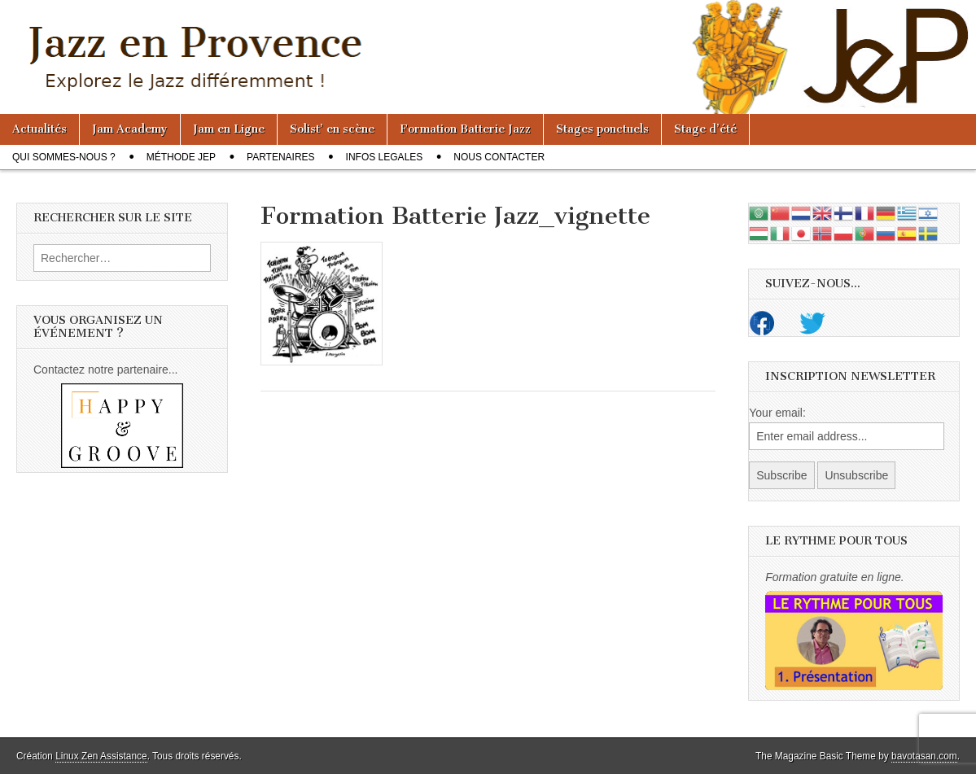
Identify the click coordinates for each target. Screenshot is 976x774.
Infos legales (384, 157)
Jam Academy (130, 129)
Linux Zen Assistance (101, 756)
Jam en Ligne (229, 129)
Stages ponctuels (602, 129)
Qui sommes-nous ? (64, 157)
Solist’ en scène (332, 129)
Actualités (39, 129)
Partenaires (281, 157)
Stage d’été (705, 129)
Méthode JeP (181, 157)
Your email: (777, 412)
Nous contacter (499, 157)
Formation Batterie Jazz (465, 129)
